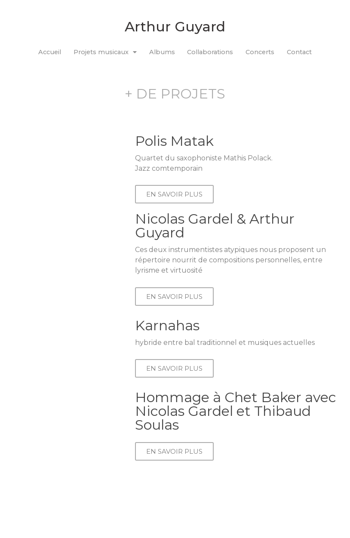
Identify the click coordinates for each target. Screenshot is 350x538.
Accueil (49, 52)
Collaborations (210, 52)
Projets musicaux (105, 52)
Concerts (260, 52)
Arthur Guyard (175, 26)
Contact (299, 52)
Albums (162, 52)
